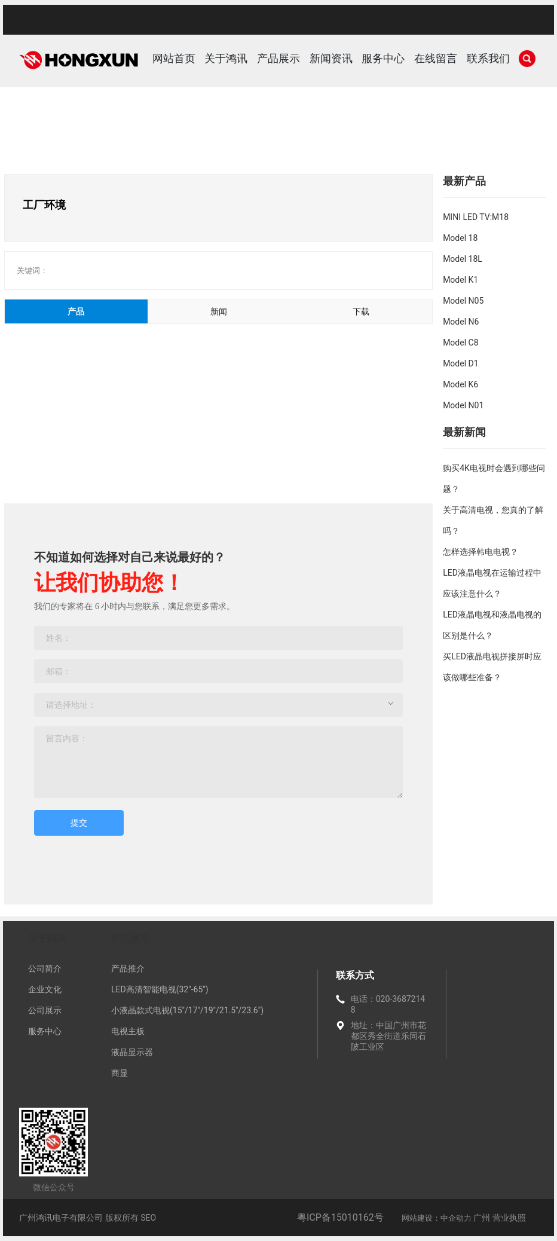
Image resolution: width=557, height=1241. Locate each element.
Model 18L (462, 259)
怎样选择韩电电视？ (480, 552)
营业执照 (509, 1217)
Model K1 (460, 280)
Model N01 (463, 405)
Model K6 (460, 384)
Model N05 (463, 300)
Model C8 (460, 342)
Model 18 (460, 238)
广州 (481, 1217)
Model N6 (461, 321)
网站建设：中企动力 (437, 1218)
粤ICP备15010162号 (340, 1217)
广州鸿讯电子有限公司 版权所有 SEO (87, 1217)
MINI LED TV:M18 (476, 217)
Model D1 (460, 363)
